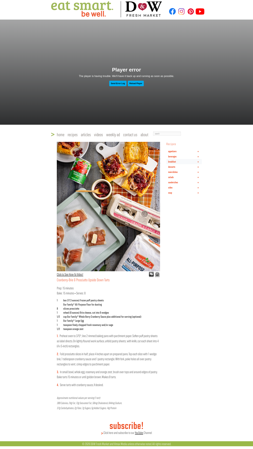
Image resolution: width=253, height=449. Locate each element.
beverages (185, 156)
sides (185, 187)
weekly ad (113, 134)
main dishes (185, 172)
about (144, 134)
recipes (73, 134)
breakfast (185, 161)
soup (185, 192)
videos (98, 134)
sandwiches (185, 182)
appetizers (185, 151)
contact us (130, 134)
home (60, 134)
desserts (185, 166)
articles (86, 134)
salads (185, 177)
